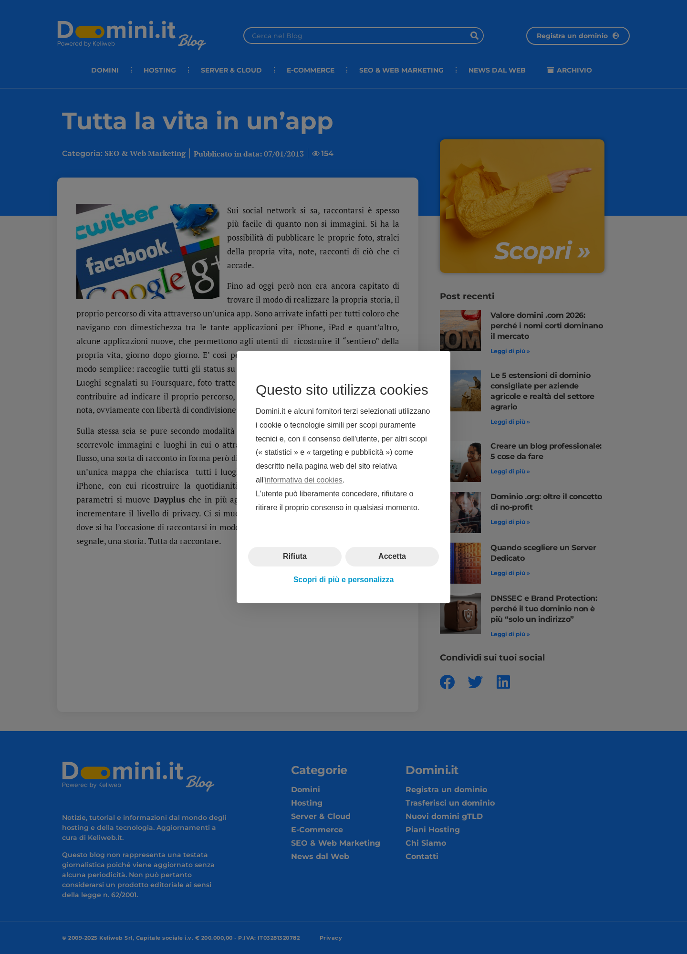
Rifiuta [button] (295, 556)
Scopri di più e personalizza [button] (343, 580)
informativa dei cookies (304, 480)
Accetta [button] (392, 556)
